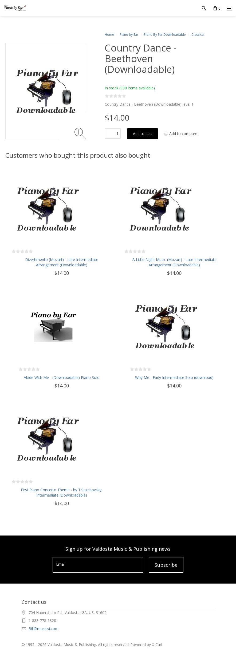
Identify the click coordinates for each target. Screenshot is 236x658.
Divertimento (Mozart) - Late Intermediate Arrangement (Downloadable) (61, 262)
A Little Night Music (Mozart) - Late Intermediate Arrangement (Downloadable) (174, 262)
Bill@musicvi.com (43, 628)
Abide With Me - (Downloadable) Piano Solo (62, 377)
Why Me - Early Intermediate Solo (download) (174, 377)
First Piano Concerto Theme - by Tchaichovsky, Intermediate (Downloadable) (62, 492)
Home (109, 34)
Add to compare (183, 133)
